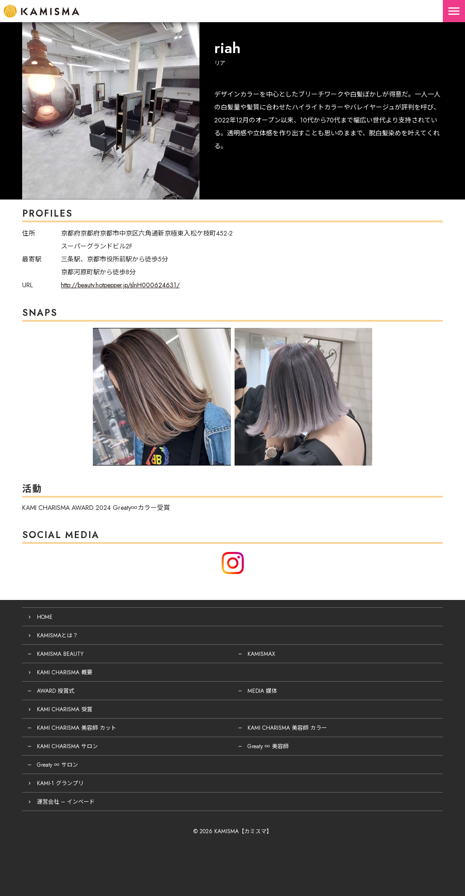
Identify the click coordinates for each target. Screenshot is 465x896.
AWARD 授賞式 (55, 691)
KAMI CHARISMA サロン (67, 746)
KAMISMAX (261, 654)
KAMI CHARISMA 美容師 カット (76, 728)
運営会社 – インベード (66, 802)
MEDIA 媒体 (262, 691)
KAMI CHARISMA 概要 (64, 672)
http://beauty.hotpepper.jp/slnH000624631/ (120, 285)
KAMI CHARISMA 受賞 (64, 709)
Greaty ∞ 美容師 (268, 746)
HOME (45, 617)
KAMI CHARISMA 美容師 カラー (287, 728)
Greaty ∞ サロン (57, 765)
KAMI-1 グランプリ (60, 783)
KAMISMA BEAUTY (60, 654)
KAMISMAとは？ (57, 635)
